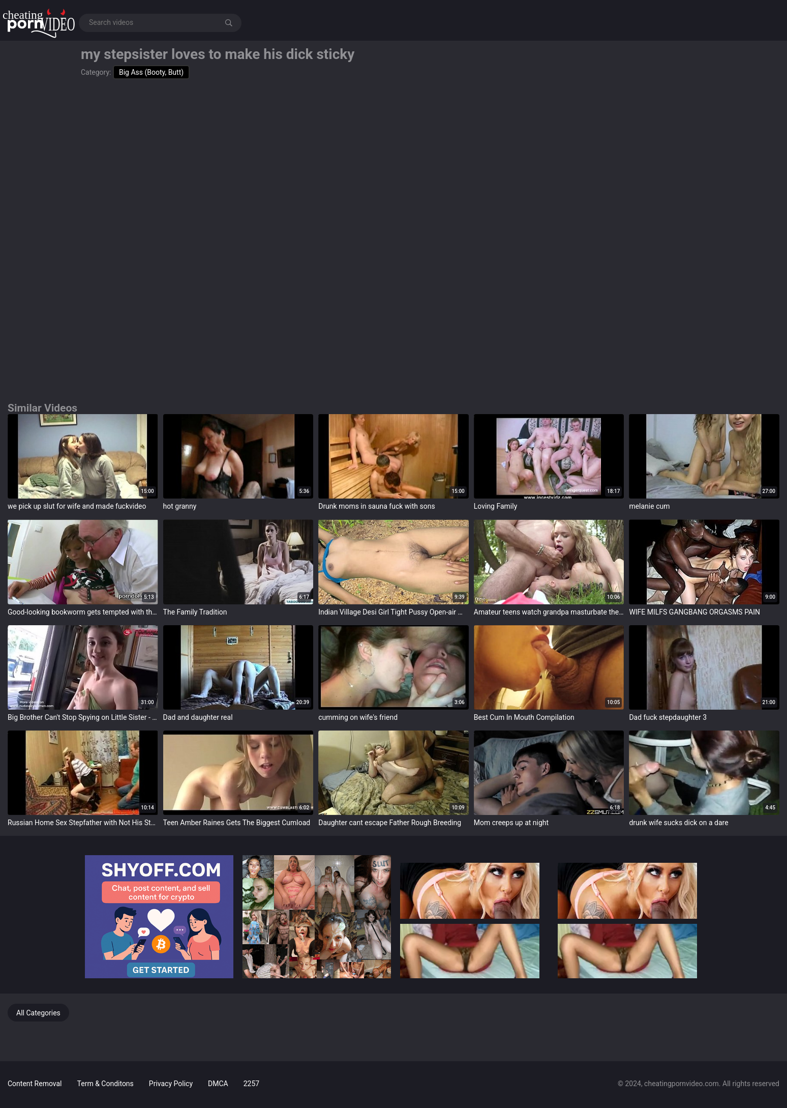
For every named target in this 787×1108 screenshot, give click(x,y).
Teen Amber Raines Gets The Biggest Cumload (237, 823)
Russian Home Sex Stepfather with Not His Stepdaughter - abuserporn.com (83, 823)
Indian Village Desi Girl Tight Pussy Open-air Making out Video (393, 612)
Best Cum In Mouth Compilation (524, 717)
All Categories (38, 1013)
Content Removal (35, 1084)
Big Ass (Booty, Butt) (151, 72)
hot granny (180, 506)
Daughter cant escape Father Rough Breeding (389, 823)
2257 (251, 1084)
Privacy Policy (171, 1084)
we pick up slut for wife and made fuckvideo (77, 506)
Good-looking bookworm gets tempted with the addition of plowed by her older (83, 612)
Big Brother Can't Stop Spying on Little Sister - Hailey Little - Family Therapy (83, 717)
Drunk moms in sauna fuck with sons (376, 506)
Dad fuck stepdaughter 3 (668, 717)
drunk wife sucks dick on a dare (678, 823)
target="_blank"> (83, 456)
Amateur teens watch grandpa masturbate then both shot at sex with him (549, 612)
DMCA (218, 1084)
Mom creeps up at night (511, 823)
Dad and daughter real (198, 717)
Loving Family (496, 506)
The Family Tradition (195, 612)
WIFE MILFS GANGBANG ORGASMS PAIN (694, 612)
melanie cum (649, 506)
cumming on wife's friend (358, 717)
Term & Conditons (105, 1084)
